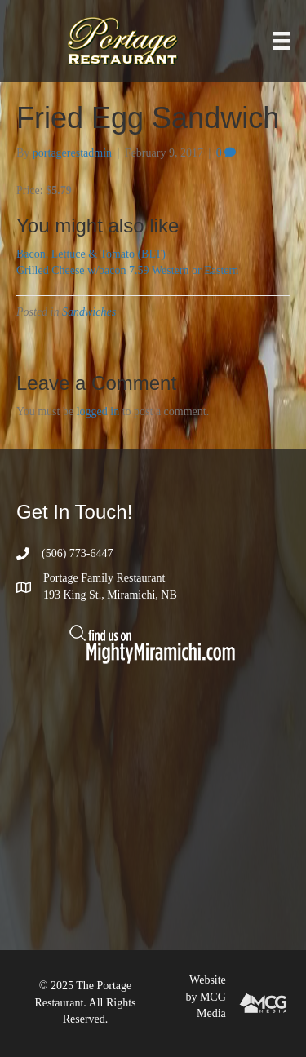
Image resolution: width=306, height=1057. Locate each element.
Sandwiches (89, 312)
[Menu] (281, 41)
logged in (98, 411)
